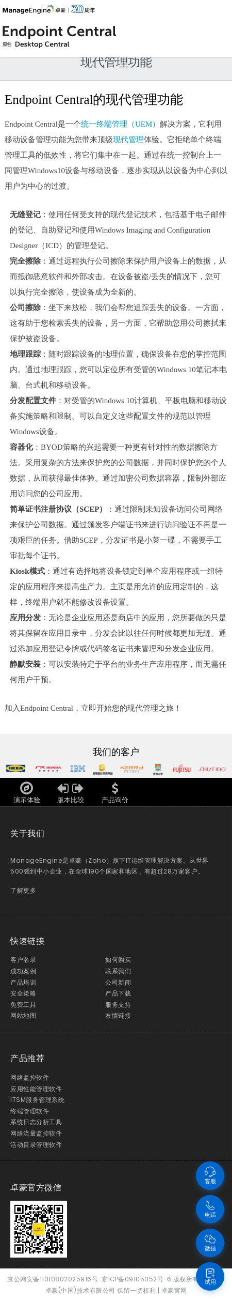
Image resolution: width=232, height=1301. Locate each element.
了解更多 (23, 890)
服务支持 (118, 1004)
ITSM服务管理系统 (37, 1099)
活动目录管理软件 (36, 1144)
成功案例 (23, 971)
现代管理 (128, 139)
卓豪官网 (174, 1290)
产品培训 (23, 982)
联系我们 (118, 971)
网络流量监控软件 (36, 1133)
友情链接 (118, 1015)
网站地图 (23, 1015)
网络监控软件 (29, 1077)
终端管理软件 (29, 1111)
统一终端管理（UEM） (120, 124)
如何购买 (118, 959)
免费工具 (23, 1004)
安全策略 (23, 993)
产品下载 (118, 993)
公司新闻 (118, 982)
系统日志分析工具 (36, 1122)
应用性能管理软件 (36, 1088)
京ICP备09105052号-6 (136, 1279)
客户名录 (23, 959)
